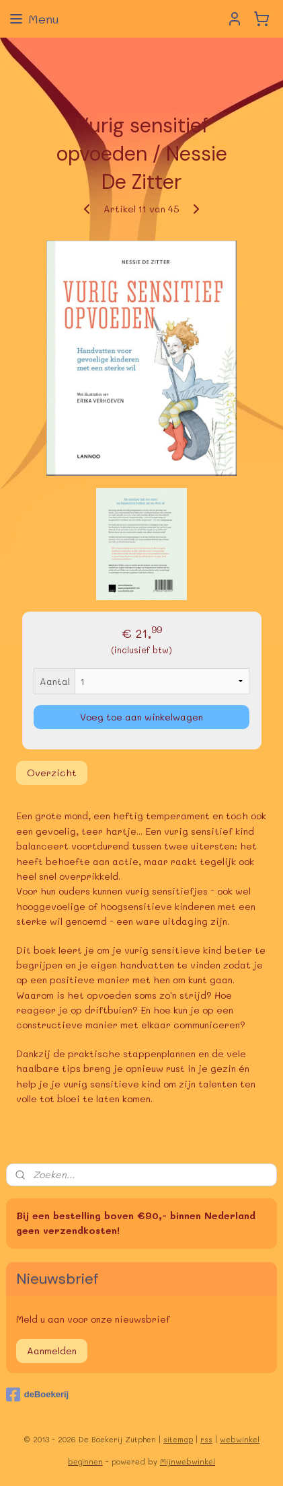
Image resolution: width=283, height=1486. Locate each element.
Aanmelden (52, 1350)
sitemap (178, 1439)
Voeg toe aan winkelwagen (141, 716)
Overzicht (52, 772)
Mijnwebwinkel (187, 1461)
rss (206, 1439)
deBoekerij (37, 1395)
